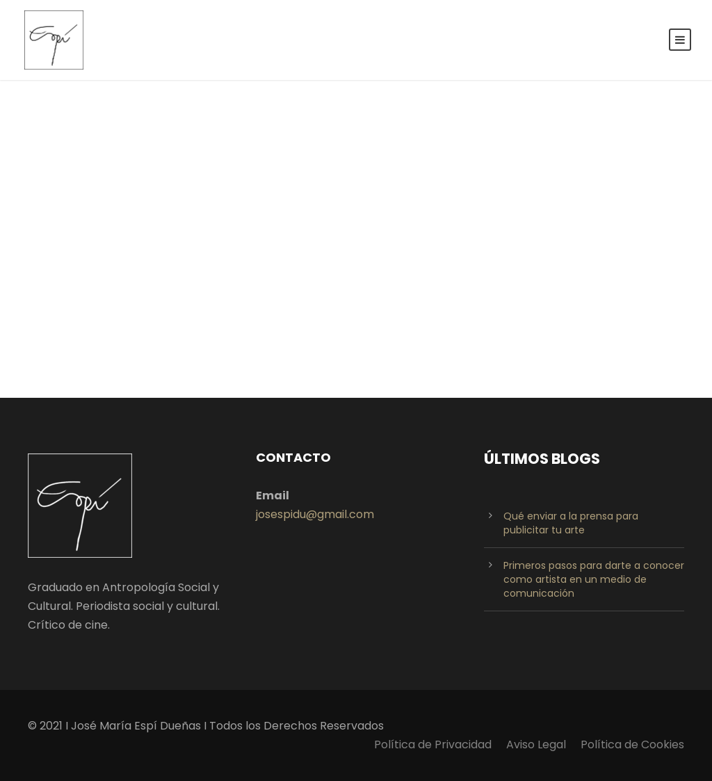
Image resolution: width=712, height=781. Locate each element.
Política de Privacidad (433, 744)
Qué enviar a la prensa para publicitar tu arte (570, 523)
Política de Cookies (632, 744)
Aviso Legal (536, 744)
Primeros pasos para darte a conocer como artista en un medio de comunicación (593, 579)
